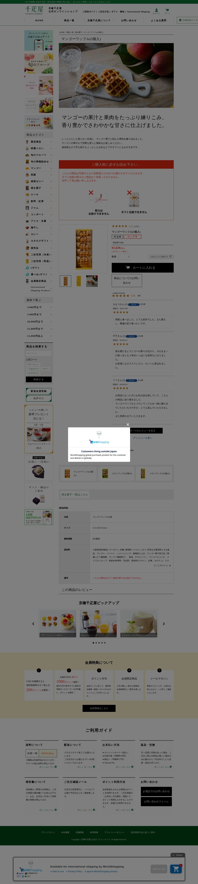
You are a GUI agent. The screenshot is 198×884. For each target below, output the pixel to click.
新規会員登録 (39, 391)
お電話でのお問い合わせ (156, 791)
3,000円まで (34, 307)
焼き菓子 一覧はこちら (75, 494)
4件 (136, 226)
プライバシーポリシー (114, 832)
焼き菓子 (78, 32)
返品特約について (119, 446)
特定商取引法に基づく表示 (143, 832)
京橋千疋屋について (99, 20)
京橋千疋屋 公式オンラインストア (95, 839)
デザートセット (33, 364)
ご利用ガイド (88, 12)
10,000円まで (35, 321)
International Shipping (138, 12)
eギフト (46, 369)
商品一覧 (69, 20)
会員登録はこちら (99, 708)
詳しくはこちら (46, 767)
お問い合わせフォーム (156, 801)
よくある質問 (158, 20)
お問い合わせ (129, 20)
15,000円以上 (35, 336)
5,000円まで (34, 314)
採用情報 (94, 832)
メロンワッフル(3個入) (122, 473)
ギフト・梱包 (117, 12)
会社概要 (65, 832)
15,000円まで (35, 329)
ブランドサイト (48, 832)
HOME (39, 20)
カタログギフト (33, 373)
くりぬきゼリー (33, 369)
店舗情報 (80, 832)
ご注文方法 (103, 12)
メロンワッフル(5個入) (159, 473)
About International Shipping (123, 450)
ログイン (38, 398)
